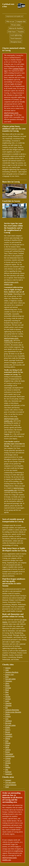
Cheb (7, 670)
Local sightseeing (16, 35)
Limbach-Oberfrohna (12, 710)
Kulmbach (8, 734)
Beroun (7, 732)
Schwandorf (9, 754)
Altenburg (8, 721)
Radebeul (8, 772)
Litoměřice (8, 736)
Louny (7, 701)
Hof (6, 707)
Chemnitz (8, 705)
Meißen (7, 767)
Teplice (7, 714)
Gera (6, 719)
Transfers (21, 32)
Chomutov (8, 681)
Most (7, 692)
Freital (7, 745)
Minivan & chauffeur (16, 28)
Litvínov (8, 699)
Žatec (7, 677)
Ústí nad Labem (10, 679)
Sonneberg (8, 774)
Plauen (7, 685)
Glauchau (8, 703)
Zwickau (8, 688)
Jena (6, 769)
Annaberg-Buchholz (11, 672)
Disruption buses (15, 42)
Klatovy (7, 730)
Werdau (7, 696)
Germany (8, 780)
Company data (21, 21)
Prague (7, 752)
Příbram (7, 743)
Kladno (7, 727)
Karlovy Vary (9, 674)
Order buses (12, 32)
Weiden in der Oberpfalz (13, 712)
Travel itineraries (15, 38)
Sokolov (8, 668)
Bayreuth (8, 723)
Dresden (8, 763)
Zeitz (7, 741)
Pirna (7, 765)
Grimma (8, 758)
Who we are (10, 21)
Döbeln (7, 738)
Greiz (7, 694)
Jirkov (7, 683)
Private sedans (16, 25)
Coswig (7, 761)
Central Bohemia (10, 785)
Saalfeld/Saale (9, 756)
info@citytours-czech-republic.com (14, 16)
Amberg (7, 750)
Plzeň (7, 690)
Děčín (7, 747)
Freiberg (8, 716)
